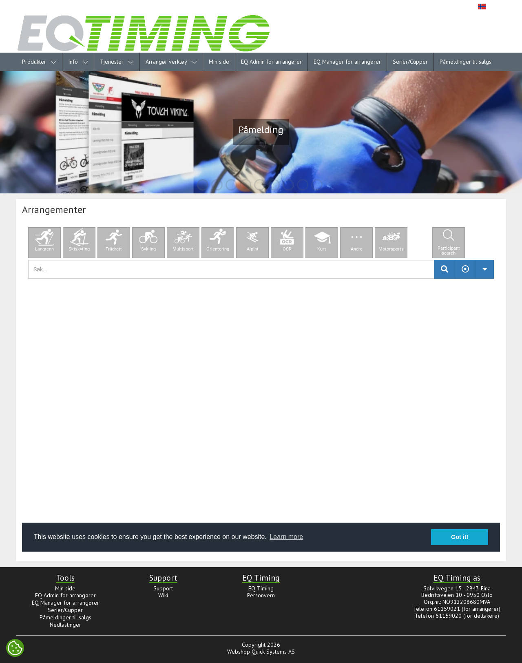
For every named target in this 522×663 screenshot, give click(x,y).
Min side (219, 61)
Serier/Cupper (410, 61)
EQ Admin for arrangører (271, 61)
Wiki (163, 595)
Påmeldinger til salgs (465, 61)
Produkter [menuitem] (39, 61)
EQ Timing (261, 588)
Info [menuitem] (78, 61)
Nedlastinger (65, 624)
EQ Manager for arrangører (347, 61)
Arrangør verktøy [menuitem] (171, 61)
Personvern (261, 595)
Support (163, 588)
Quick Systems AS (273, 651)
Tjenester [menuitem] (117, 61)
